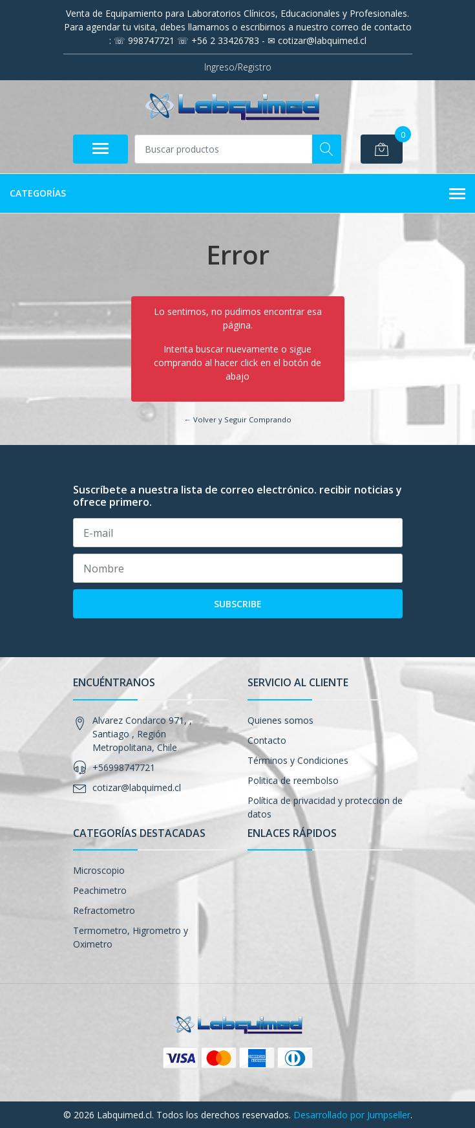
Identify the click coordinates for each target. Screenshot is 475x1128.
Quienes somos (280, 720)
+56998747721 (123, 767)
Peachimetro (100, 890)
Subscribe (238, 604)
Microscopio (99, 870)
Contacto (267, 740)
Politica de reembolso (293, 780)
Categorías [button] (237, 194)
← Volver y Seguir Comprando (237, 419)
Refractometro (104, 910)
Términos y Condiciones (298, 760)
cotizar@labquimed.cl (136, 787)
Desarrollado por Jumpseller (351, 1115)
